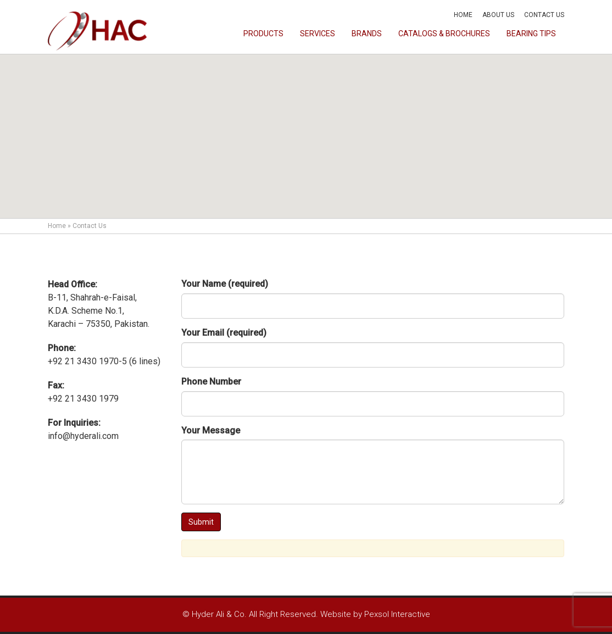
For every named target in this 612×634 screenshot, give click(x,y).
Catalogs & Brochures (444, 33)
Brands (367, 33)
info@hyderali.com (83, 436)
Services (317, 33)
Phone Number (211, 381)
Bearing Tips (531, 33)
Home (463, 15)
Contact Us (544, 15)
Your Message (210, 430)
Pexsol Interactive (397, 614)
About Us (498, 15)
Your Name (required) (224, 284)
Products (263, 33)
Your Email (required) (223, 332)
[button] (306, 126)
